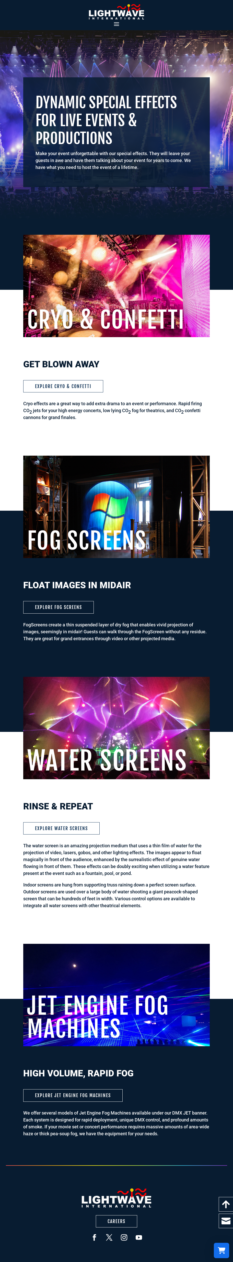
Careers (116, 1221)
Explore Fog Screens (58, 607)
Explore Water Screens (61, 828)
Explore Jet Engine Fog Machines (73, 1095)
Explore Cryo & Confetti (63, 386)
